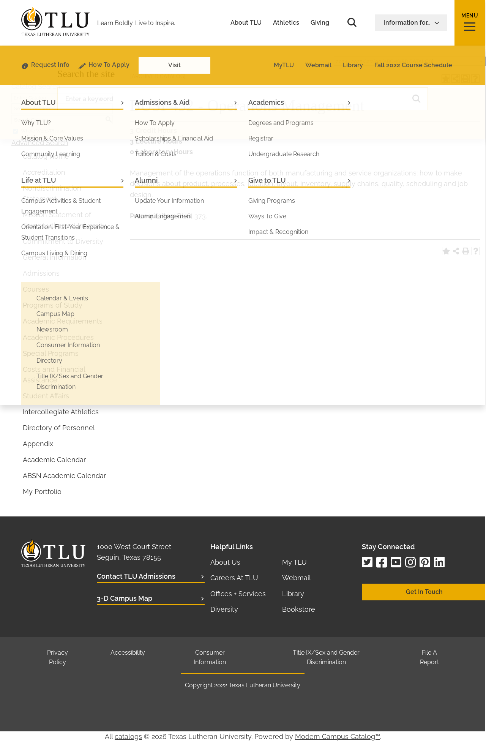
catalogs (128, 736)
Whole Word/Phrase (43, 131)
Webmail (296, 578)
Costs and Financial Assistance (54, 374)
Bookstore (298, 609)
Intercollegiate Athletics (61, 412)
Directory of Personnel (59, 428)
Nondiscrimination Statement (52, 193)
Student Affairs (46, 396)
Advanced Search (39, 143)
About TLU (246, 23)
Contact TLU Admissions (136, 576)
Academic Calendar (54, 460)
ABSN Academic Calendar (64, 476)
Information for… (412, 22)
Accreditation (44, 172)
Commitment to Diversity (63, 241)
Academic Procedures (58, 337)
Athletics (286, 23)
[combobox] (410, 61)
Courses (36, 289)
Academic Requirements (63, 321)
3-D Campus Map (124, 598)
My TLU (294, 562)
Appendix (38, 444)
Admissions (41, 273)
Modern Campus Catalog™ (337, 736)
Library (293, 594)
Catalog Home (46, 156)
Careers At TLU (234, 578)
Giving (320, 23)
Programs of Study (52, 305)
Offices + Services (238, 594)
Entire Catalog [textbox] (30, 98)
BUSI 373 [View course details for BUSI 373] (191, 216)
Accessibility (127, 652)
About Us (225, 562)
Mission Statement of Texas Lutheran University (64, 220)
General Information (55, 257)
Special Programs (51, 353)
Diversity (224, 609)
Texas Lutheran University (264, 685)
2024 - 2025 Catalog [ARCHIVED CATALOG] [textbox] (384, 61)
